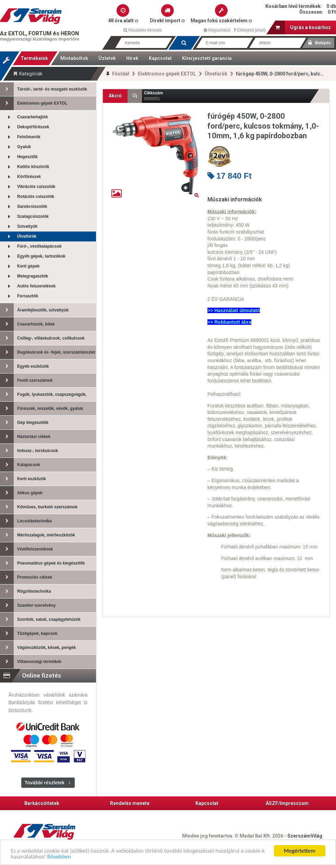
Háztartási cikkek (25, 436)
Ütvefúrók (216, 73)
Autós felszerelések (28, 286)
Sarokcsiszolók (23, 206)
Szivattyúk (18, 226)
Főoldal (120, 73)
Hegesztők (19, 156)
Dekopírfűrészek (24, 127)
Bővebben (59, 857)
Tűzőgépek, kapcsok (28, 633)
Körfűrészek (20, 176)
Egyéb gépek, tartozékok (32, 256)
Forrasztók (19, 296)
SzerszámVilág (304, 836)
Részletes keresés (142, 30)
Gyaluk (15, 147)
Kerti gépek (19, 266)
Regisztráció (217, 30)
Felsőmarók (20, 137)
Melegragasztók (24, 276)
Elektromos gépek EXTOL (167, 73)
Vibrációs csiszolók (27, 186)
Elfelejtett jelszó (249, 30)
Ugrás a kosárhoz (303, 27)
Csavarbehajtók (24, 117)
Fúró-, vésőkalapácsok (30, 246)
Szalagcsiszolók (24, 216)
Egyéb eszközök (24, 366)
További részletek (44, 782)
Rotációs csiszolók (27, 196)
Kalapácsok (20, 465)
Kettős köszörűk (24, 166)
